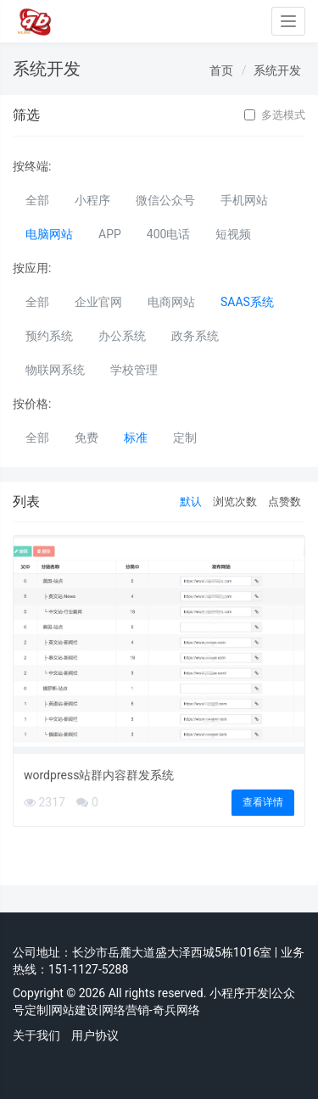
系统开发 (277, 70)
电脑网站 (49, 234)
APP (109, 234)
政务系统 (195, 336)
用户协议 (95, 1035)
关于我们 (36, 1035)
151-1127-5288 (88, 969)
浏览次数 (235, 501)
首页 (221, 70)
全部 (37, 200)
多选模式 (274, 115)
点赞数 (284, 501)
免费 (86, 437)
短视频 (233, 234)
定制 (185, 437)
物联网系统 (55, 370)
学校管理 (134, 370)
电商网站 (171, 302)
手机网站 (244, 200)
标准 (136, 437)
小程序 (92, 200)
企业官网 (98, 302)
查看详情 (263, 802)
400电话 (169, 234)
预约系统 (49, 336)
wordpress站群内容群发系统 (99, 775)
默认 (191, 501)
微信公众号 (165, 200)
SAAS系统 (247, 302)
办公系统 (122, 336)
